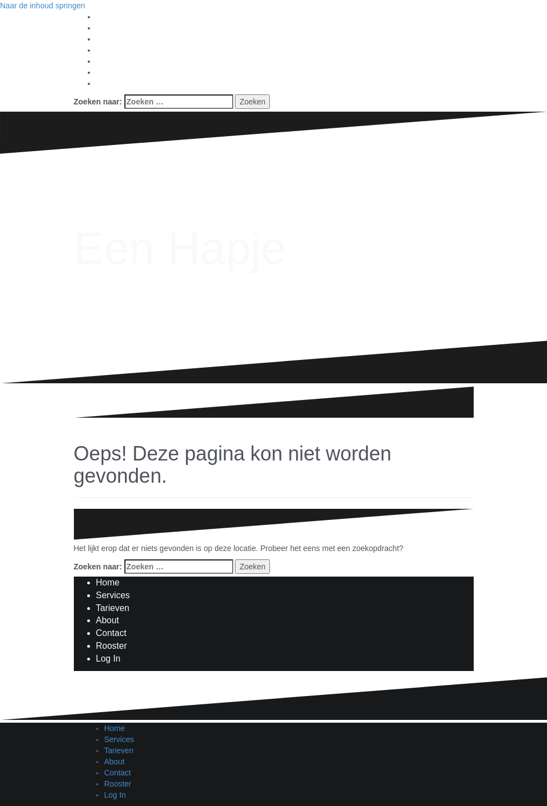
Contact (111, 633)
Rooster (111, 645)
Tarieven (112, 608)
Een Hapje (180, 248)
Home (108, 582)
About (107, 620)
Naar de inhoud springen (42, 5)
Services (113, 595)
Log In (108, 658)
